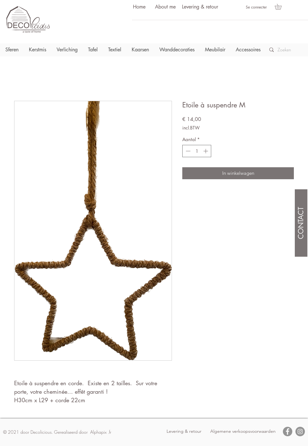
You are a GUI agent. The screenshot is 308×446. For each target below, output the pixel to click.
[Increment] (206, 151)
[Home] (139, 7)
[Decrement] (187, 151)
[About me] (165, 7)
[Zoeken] (286, 49)
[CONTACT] (301, 223)
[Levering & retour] (200, 7)
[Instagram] (300, 431)
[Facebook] (287, 431)
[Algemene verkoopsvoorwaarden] (242, 431)
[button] (281, 6)
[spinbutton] (197, 151)
